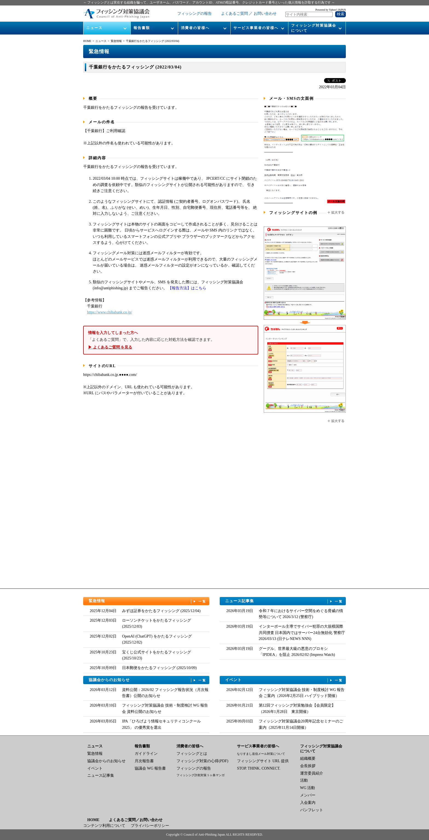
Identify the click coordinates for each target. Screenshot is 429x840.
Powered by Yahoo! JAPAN (330, 9)
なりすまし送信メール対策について (261, 753)
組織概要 (307, 758)
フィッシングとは (191, 754)
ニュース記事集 (284, 601)
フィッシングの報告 (194, 14)
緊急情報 (116, 40)
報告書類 (142, 28)
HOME (87, 40)
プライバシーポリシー (150, 826)
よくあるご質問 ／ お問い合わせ (249, 14)
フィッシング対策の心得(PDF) (202, 761)
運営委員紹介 (311, 773)
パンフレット (311, 810)
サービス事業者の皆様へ (256, 28)
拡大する (336, 212)
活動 (304, 780)
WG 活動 (307, 788)
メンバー (307, 795)
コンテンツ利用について (104, 826)
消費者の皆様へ (195, 28)
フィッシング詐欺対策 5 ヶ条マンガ (200, 775)
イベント (284, 680)
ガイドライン (146, 754)
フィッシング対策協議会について (313, 27)
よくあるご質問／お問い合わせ (136, 820)
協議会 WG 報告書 (150, 768)
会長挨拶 (307, 766)
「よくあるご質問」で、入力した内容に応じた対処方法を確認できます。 (170, 340)
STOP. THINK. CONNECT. (258, 768)
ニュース (94, 28)
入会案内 (307, 803)
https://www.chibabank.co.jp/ (109, 312)
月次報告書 (144, 761)
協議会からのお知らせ (148, 680)
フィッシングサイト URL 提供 (262, 761)
